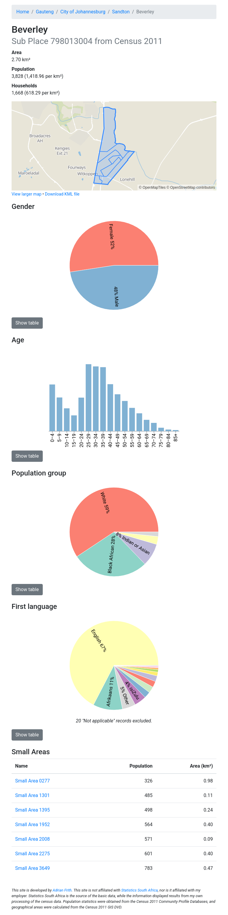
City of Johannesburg (82, 12)
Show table (27, 323)
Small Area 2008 (32, 839)
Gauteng (45, 12)
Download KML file (62, 194)
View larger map (27, 194)
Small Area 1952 (32, 824)
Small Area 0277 (32, 781)
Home (22, 12)
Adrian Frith (62, 890)
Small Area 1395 (32, 810)
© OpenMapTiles (152, 187)
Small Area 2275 (32, 853)
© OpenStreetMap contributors (191, 187)
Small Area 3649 (32, 868)
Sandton (121, 12)
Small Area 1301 (32, 795)
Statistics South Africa (139, 890)
